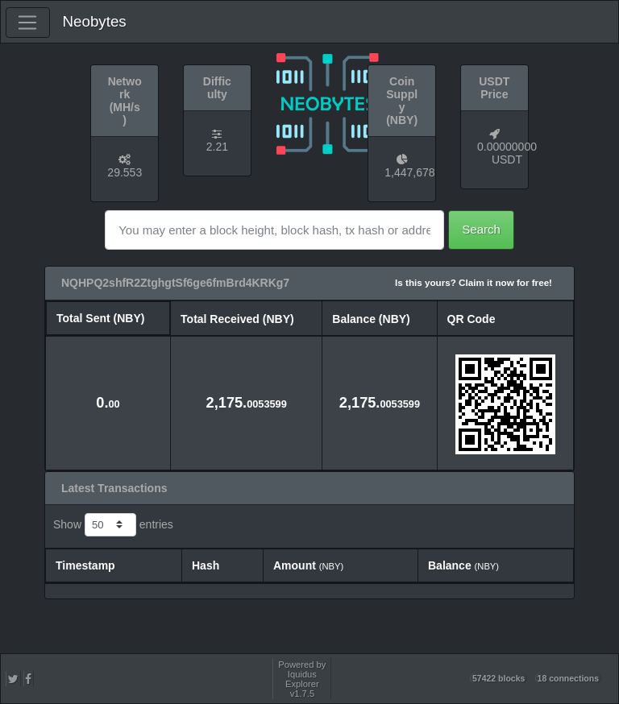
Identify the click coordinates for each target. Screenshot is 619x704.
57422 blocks (498, 678)
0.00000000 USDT (507, 153)
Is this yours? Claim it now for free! (473, 282)
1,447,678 (409, 172)
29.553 (124, 172)
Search (481, 229)
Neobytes (95, 21)
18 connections (568, 678)
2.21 (217, 146)
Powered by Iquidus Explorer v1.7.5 (302, 679)
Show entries (113, 525)
